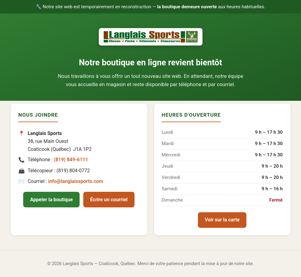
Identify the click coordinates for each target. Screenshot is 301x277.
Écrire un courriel (109, 199)
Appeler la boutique (51, 199)
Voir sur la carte (222, 220)
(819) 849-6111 (71, 159)
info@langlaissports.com (75, 181)
